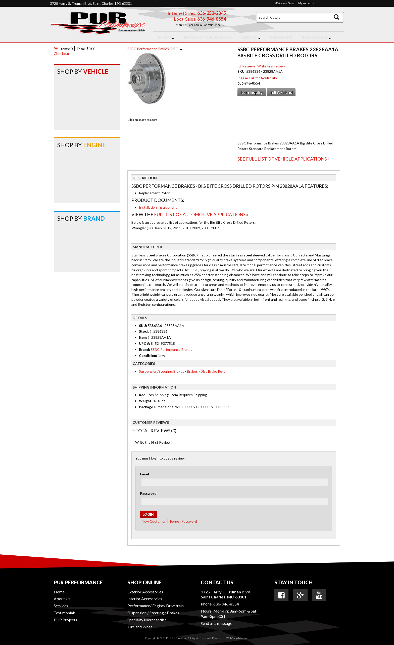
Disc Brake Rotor (214, 371)
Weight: (146, 401)
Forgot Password (183, 521)
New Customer (154, 521)
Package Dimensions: (156, 407)
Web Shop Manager (237, 637)
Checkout (61, 53)
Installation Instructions (158, 207)
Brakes (192, 371)
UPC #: (145, 343)
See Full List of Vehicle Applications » (283, 159)
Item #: (145, 337)
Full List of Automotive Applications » (201, 214)
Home (59, 591)
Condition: (148, 355)
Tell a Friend (281, 92)
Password (148, 493)
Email (144, 474)
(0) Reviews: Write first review (261, 66)
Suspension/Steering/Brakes (161, 371)
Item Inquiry (251, 92)
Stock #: (146, 331)
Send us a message (216, 623)
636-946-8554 (226, 603)
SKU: (241, 71)
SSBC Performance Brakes (148, 49)
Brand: (144, 349)
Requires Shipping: (154, 395)
